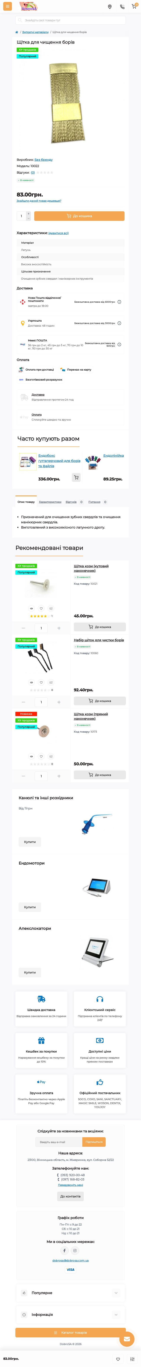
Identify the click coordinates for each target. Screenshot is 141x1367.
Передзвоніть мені (70, 1185)
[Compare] (51, 608)
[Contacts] (122, 6)
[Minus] (28, 218)
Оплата (37, 414)
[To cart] (76, 477)
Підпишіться (94, 1142)
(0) (33, 172)
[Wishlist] (41, 608)
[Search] (20, 20)
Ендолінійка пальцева (122, 455)
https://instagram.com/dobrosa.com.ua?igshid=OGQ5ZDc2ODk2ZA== (74, 1250)
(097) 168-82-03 (72, 1179)
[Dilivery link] (119, 302)
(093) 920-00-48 (72, 1175)
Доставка (38, 394)
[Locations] (109, 6)
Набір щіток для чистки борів (99, 640)
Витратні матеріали (35, 32)
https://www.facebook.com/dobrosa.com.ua (64, 1250)
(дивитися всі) (58, 233)
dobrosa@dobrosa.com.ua (70, 1260)
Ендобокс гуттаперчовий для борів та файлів (59, 460)
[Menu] (7, 6)
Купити (30, 842)
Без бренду (43, 160)
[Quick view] (31, 608)
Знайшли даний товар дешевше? (39, 200)
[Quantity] (21, 216)
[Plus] (28, 213)
